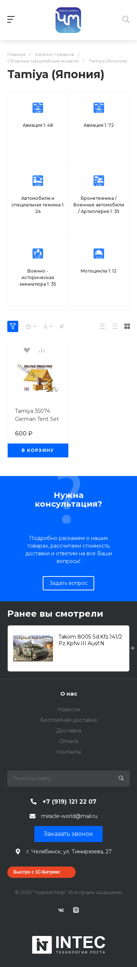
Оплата (68, 741)
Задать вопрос (68, 583)
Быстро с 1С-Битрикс (37, 872)
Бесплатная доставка (68, 720)
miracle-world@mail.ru (69, 816)
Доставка (68, 730)
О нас (68, 693)
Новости (68, 709)
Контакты (68, 752)
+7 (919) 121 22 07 (69, 801)
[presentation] (132, 648)
